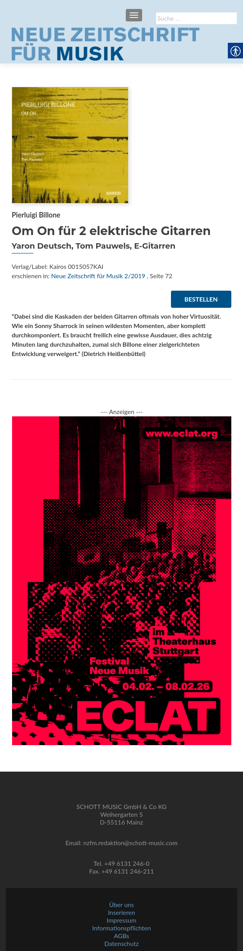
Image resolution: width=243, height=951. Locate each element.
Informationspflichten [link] (121, 928)
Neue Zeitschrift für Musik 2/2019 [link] (98, 275)
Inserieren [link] (121, 912)
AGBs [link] (121, 935)
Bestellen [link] (201, 299)
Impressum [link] (121, 920)
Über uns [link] (121, 904)
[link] (105, 43)
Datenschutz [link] (121, 943)
